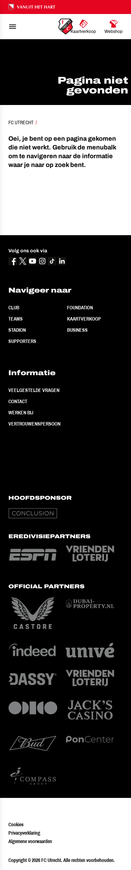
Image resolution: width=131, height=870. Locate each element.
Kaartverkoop (84, 319)
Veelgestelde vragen (33, 390)
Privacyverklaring (24, 833)
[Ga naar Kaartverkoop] (83, 26)
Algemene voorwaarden (30, 841)
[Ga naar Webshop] (113, 26)
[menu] (12, 26)
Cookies (15, 824)
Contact (17, 401)
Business (77, 330)
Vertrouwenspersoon (34, 424)
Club (13, 307)
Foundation (80, 307)
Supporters (22, 341)
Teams (15, 319)
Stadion (17, 330)
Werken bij (20, 412)
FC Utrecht (21, 122)
